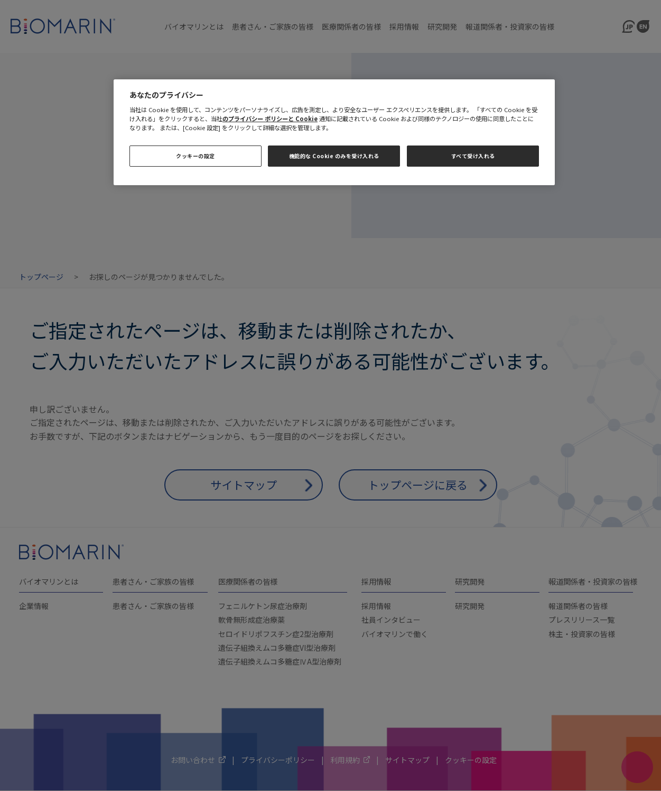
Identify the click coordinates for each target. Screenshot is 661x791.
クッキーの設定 (195, 156)
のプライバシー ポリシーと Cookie (270, 118)
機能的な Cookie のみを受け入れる (334, 156)
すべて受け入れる (473, 156)
